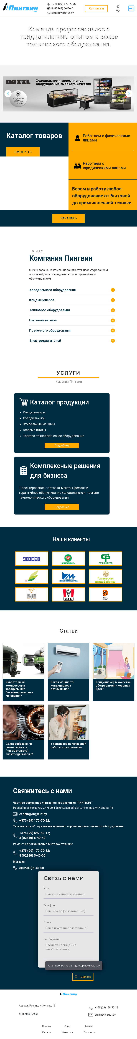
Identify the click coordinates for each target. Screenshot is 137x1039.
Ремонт (89, 1026)
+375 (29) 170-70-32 (60, 965)
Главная (46, 1026)
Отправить (83, 976)
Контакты (67, 1032)
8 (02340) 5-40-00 (32, 855)
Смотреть (23, 152)
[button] (129, 93)
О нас (67, 1026)
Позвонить (89, 1032)
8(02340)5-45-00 (31, 868)
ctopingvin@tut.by (87, 965)
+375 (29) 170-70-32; (34, 820)
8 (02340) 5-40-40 (32, 838)
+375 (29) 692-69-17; (34, 833)
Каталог (46, 1032)
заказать (68, 218)
